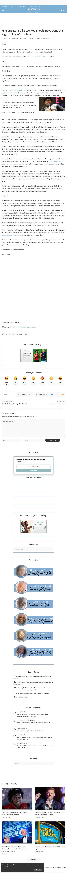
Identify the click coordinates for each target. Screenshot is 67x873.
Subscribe (33, 471)
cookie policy (22, 866)
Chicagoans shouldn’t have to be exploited (14, 235)
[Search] (64, 10)
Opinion (38, 38)
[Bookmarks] (61, 10)
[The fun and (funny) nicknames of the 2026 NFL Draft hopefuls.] (50, 834)
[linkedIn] (52, 395)
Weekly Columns (45, 38)
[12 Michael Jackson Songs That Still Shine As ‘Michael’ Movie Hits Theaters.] (17, 799)
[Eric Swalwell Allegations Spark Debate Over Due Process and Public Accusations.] (50, 799)
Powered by (33, 478)
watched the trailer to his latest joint (41, 57)
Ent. (30, 38)
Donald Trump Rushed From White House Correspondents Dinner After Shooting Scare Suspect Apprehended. (16, 850)
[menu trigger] (3, 10)
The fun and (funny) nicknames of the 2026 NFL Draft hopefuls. (32, 694)
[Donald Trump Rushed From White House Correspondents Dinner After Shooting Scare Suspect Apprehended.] (17, 834)
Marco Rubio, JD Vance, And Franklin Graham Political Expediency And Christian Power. (34, 748)
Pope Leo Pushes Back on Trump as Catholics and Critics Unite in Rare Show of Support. (34, 739)
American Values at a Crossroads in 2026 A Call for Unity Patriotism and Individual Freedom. (32, 716)
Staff (5, 38)
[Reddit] (57, 395)
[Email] (62, 395)
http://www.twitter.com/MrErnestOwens (25, 327)
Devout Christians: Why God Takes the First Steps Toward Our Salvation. (33, 725)
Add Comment (24, 38)
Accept (21, 869)
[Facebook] (24, 395)
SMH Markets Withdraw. (22, 698)
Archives (33, 759)
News (33, 38)
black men (8, 93)
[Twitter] (41, 395)
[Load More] (33, 860)
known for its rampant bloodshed (18, 90)
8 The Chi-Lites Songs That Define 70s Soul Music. (30, 732)
